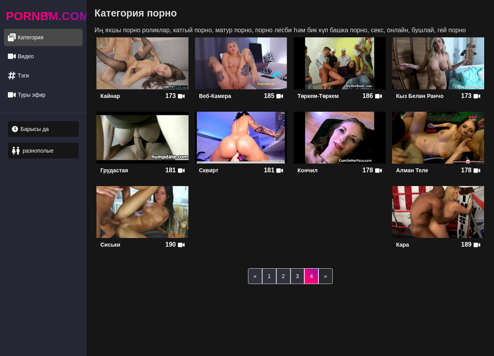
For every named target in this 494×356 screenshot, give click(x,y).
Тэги (18, 75)
